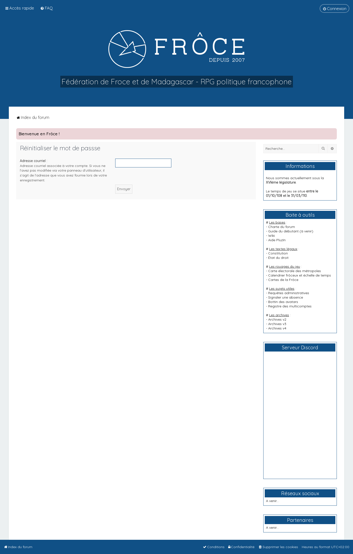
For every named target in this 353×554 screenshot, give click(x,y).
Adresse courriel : (33, 161)
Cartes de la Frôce (283, 279)
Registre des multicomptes (290, 306)
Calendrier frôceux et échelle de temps (299, 275)
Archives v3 (277, 324)
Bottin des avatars (283, 302)
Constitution (278, 253)
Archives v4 (277, 328)
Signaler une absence (285, 297)
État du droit (278, 257)
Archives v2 (277, 319)
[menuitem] (46, 8)
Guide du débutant (283, 231)
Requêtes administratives (288, 293)
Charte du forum (281, 227)
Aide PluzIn (277, 240)
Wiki (271, 235)
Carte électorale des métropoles (294, 271)
